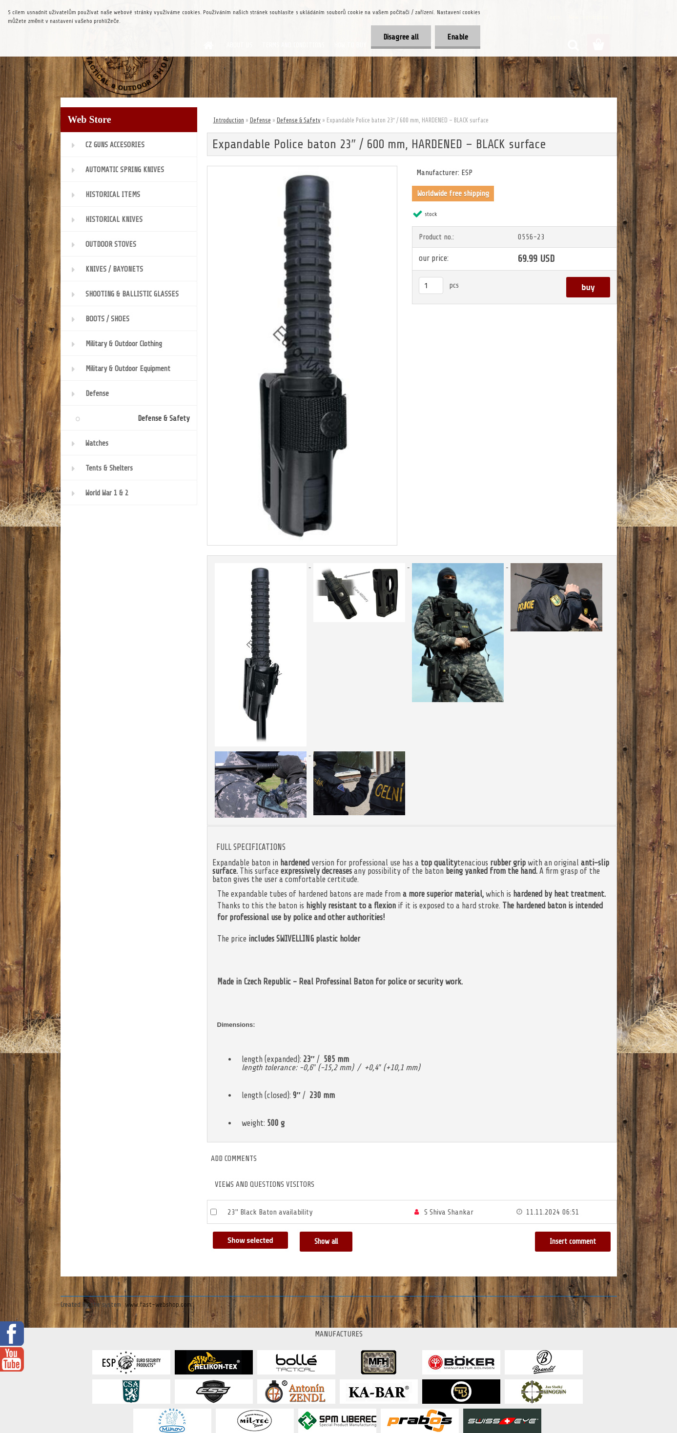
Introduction (228, 120)
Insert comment (573, 1241)
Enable (457, 37)
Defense (260, 120)
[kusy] (431, 285)
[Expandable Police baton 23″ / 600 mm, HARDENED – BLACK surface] (302, 170)
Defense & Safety (299, 120)
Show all (326, 1241)
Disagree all (401, 37)
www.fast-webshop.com (158, 1304)
